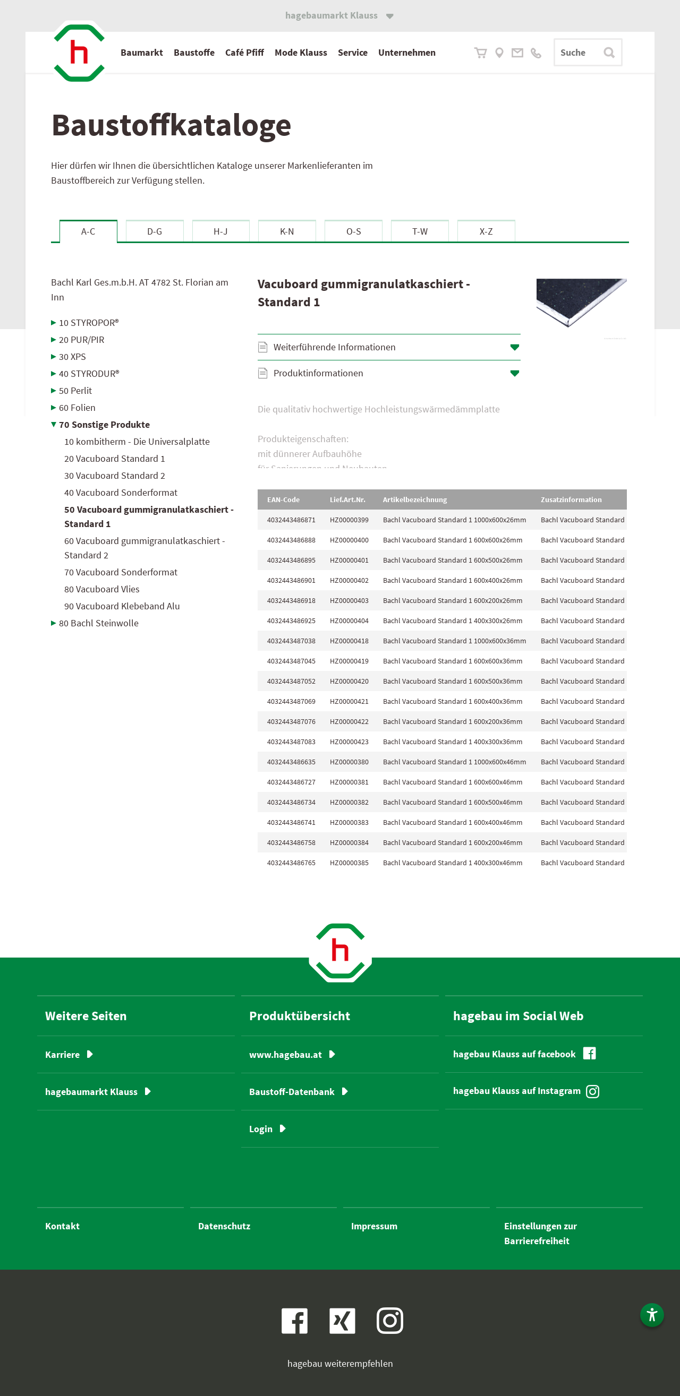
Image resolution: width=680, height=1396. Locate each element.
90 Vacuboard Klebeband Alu (122, 606)
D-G (154, 231)
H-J (221, 231)
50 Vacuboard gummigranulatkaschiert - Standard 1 (149, 516)
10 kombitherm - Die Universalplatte (137, 441)
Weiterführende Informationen (335, 347)
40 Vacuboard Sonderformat (120, 492)
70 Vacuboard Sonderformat (120, 572)
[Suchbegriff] (588, 52)
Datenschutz (224, 1226)
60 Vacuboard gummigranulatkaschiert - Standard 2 (144, 548)
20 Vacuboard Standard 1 (114, 458)
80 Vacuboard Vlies (102, 589)
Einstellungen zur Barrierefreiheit (540, 1233)
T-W (420, 231)
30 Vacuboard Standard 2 (114, 475)
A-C (88, 231)
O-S (353, 231)
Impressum (374, 1226)
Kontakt (62, 1226)
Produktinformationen (318, 373)
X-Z (486, 231)
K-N (287, 231)
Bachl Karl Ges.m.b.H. (139, 289)
